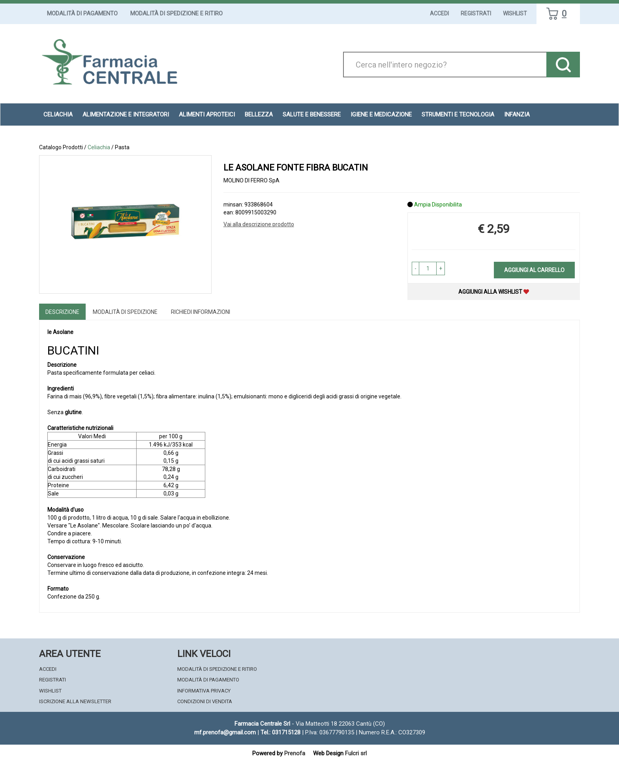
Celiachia (99, 147)
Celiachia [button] (58, 114)
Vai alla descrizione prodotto (258, 224)
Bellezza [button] (259, 114)
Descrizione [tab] (62, 312)
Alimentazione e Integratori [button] (126, 114)
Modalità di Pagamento (82, 13)
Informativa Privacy (204, 691)
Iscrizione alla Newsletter (75, 701)
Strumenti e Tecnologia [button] (458, 114)
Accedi (439, 13)
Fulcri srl (356, 753)
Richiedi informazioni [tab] (200, 312)
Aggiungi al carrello (534, 270)
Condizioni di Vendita (204, 701)
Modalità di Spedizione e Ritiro (176, 13)
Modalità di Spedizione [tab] (125, 312)
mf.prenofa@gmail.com (225, 732)
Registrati (476, 13)
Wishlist (515, 13)
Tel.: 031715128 (280, 732)
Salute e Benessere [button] (312, 114)
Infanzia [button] (517, 114)
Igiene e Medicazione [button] (381, 114)
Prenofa (294, 753)
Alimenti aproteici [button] (207, 114)
